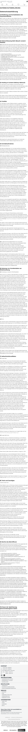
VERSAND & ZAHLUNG (7, 694)
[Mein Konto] (6, 4)
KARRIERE (4, 704)
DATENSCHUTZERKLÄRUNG (8, 686)
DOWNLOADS (5, 681)
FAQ (3, 693)
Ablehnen (5, 730)
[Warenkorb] (24, 4)
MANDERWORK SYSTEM (7, 679)
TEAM (3, 702)
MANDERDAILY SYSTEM (7, 680)
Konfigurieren (21, 730)
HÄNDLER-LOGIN (6, 697)
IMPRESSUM (4, 685)
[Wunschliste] (18, 4)
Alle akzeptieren (13, 730)
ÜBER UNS (4, 701)
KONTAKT (4, 692)
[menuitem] (2, 4)
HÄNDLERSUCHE (6, 696)
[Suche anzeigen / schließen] (2, 4)
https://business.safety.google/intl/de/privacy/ (9, 432)
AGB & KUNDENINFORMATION (9, 688)
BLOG (3, 705)
